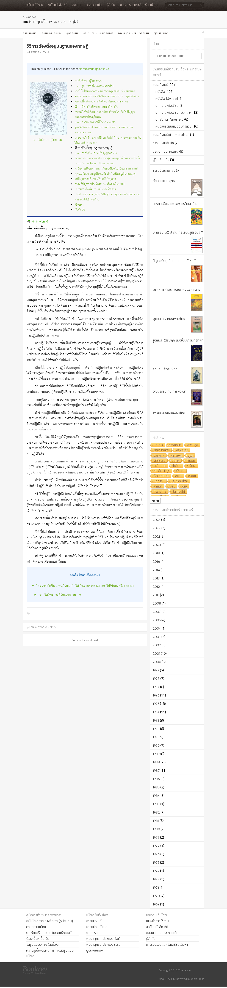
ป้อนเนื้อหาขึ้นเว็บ (37, 938)
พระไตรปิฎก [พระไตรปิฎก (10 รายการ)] (161, 471)
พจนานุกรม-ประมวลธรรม (133, 33)
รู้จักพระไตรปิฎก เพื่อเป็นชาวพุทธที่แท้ (178, 340)
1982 (156, 812)
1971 (156, 887)
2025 (156, 520)
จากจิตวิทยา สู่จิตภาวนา (94, 68)
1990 (156, 745)
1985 (156, 787)
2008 (157, 603)
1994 (156, 712)
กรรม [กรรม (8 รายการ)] (171, 486)
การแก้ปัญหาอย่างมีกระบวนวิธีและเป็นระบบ (99, 184)
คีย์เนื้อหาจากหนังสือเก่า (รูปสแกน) (49, 921)
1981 (156, 820)
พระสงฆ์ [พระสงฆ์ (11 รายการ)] (176, 455)
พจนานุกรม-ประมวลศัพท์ (98, 33)
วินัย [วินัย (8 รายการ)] (184, 486)
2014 (156, 570)
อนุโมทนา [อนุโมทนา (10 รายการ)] (159, 466)
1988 (156, 762)
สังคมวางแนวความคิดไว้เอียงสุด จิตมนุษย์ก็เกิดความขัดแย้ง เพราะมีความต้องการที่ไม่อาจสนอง (107, 161)
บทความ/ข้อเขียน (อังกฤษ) (173, 112)
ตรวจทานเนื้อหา (36, 927)
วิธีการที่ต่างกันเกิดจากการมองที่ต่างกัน (96, 106)
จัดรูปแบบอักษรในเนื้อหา (42, 944)
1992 (156, 729)
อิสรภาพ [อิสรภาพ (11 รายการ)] (159, 455)
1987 (156, 770)
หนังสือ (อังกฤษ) (166, 98)
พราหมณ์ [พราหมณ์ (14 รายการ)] (182, 450)
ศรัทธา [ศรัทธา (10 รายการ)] (191, 466)
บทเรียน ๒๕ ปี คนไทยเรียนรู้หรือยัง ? (178, 232)
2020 (157, 545)
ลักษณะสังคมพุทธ (165, 369)
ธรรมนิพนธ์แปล (51, 33)
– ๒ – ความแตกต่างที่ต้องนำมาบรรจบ (96, 122)
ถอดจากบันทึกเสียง (166, 151)
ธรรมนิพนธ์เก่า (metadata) (171, 134)
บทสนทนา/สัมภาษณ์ (169, 119)
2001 (156, 653)
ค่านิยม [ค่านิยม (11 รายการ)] (190, 461)
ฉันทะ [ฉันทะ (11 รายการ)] (175, 461)
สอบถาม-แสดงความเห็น (87, 4)
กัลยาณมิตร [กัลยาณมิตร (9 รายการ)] (161, 476)
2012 (156, 586)
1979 (156, 837)
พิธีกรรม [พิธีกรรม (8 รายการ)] (159, 481)
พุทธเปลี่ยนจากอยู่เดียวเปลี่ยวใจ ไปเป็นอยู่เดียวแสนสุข (105, 173)
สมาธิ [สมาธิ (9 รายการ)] (178, 476)
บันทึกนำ (80, 210)
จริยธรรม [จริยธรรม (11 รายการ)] (159, 461)
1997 (156, 687)
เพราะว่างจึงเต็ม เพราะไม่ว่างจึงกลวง (95, 189)
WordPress (197, 979)
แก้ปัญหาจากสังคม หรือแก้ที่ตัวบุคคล (95, 179)
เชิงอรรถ (79, 204)
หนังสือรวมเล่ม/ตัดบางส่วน (173, 126)
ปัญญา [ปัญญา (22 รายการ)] (158, 445)
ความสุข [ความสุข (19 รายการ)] (192, 445)
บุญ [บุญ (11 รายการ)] (190, 455)
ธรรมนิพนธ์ (30, 33)
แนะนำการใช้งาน (33, 4)
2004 (157, 628)
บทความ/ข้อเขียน (167, 105)
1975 (156, 862)
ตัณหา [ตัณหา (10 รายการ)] (180, 471)
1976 (156, 854)
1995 (156, 703)
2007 (157, 611)
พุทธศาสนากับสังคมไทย (169, 318)
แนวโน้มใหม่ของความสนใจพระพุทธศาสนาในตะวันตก (105, 91)
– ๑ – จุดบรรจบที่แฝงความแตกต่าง (94, 86)
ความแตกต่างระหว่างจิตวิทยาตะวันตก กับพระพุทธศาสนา (107, 96)
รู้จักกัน (111, 4)
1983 (156, 804)
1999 (156, 670)
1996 (156, 695)
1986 (156, 779)
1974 (156, 871)
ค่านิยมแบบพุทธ (164, 181)
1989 (156, 754)
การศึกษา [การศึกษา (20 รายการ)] (175, 445)
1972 (156, 879)
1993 (156, 720)
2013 (156, 578)
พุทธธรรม (72, 33)
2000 (157, 662)
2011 (156, 595)
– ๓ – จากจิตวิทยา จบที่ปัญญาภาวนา (96, 153)
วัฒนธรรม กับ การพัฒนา (169, 391)
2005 (157, 620)
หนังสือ (160, 91)
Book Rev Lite (167, 979)
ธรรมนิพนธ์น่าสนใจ (166, 170)
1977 (156, 846)
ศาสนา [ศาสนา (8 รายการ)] (157, 486)
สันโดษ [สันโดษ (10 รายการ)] (176, 466)
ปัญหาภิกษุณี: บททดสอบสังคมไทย (176, 261)
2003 (157, 637)
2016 (156, 561)
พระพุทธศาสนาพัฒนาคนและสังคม (176, 289)
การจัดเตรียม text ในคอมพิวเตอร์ (48, 933)
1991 (156, 737)
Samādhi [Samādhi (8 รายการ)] (178, 491)
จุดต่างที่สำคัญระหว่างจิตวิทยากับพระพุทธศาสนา (102, 101)
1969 (156, 904)
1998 (156, 678)
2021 (156, 536)
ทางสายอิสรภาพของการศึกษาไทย (175, 203)
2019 (156, 553)
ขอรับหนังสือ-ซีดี (57, 4)
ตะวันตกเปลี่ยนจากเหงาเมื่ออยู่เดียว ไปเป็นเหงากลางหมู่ (106, 168)
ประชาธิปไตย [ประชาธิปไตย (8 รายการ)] (179, 481)
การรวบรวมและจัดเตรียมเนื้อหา (138, 4)
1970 (156, 896)
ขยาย (155, 500)
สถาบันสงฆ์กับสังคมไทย (169, 413)
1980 (156, 829)
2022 (157, 528)
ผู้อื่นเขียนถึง (161, 33)
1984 (156, 795)
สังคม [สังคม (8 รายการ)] (192, 476)
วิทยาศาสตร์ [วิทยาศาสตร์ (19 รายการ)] (161, 450)
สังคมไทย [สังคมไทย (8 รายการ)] (160, 491)
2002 (157, 645)
